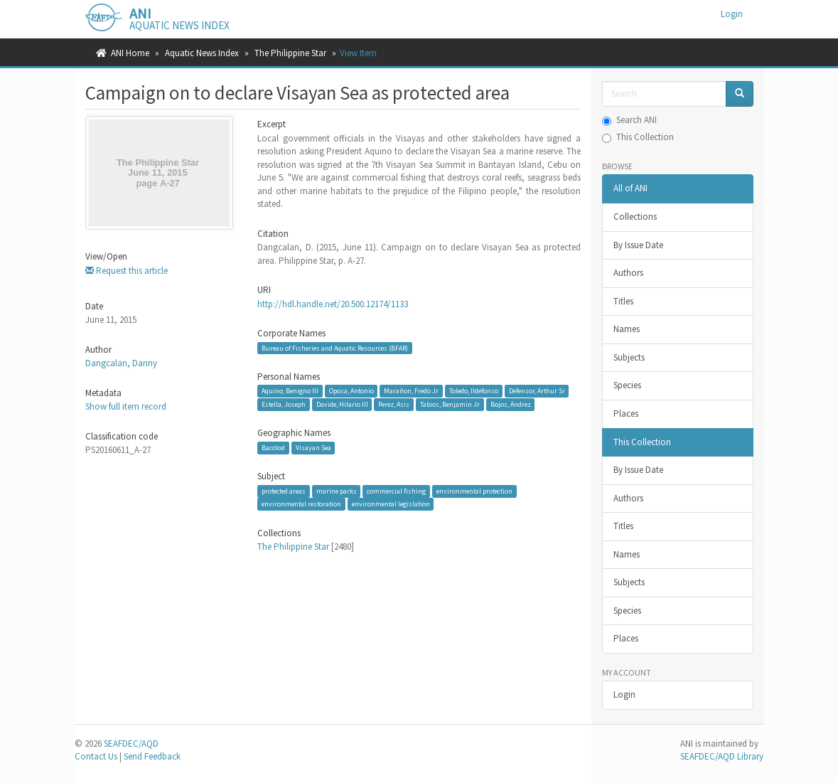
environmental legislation (391, 503)
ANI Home (130, 53)
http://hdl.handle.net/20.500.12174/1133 (332, 304)
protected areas (284, 491)
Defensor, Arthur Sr (537, 390)
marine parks (336, 491)
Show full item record (125, 406)
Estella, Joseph (284, 404)
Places (625, 414)
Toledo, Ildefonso (473, 390)
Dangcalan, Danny (121, 363)
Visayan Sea (313, 447)
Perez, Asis (393, 404)
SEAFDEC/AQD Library (721, 756)
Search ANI (629, 120)
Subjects (629, 357)
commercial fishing (396, 491)
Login (624, 694)
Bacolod (273, 447)
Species (627, 385)
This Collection (638, 137)
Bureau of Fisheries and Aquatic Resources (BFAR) (335, 348)
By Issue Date (638, 245)
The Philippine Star (290, 53)
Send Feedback (152, 756)
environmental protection (474, 491)
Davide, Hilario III (342, 404)
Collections (635, 217)
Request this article (126, 271)
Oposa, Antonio (351, 390)
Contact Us (96, 756)
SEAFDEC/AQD (131, 743)
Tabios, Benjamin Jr (450, 404)
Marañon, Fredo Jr (411, 390)
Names (626, 329)
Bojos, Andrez (510, 404)
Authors (628, 273)
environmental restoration (301, 503)
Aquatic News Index (202, 53)
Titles (623, 301)
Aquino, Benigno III (290, 390)
